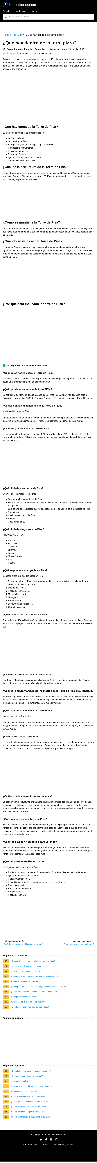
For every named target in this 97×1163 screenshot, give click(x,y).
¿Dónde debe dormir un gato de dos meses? (30, 1007)
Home (6, 35)
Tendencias (20, 11)
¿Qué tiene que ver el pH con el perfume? (23, 944)
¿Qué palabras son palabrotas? (24, 997)
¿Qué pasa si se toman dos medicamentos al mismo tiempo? (37, 976)
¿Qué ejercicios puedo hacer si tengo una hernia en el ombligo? (38, 986)
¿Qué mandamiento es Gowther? (25, 981)
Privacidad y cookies (64, 1144)
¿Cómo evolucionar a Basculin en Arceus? (29, 1107)
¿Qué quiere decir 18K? (21, 1081)
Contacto (46, 1144)
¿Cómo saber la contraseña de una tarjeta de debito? (34, 992)
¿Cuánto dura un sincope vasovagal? (27, 1076)
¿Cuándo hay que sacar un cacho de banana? (31, 1071)
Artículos (7, 11)
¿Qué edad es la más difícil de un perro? (28, 1002)
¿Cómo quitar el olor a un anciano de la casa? (30, 1117)
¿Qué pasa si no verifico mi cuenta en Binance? (31, 1086)
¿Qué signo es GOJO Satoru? (24, 1091)
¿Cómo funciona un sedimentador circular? (29, 1102)
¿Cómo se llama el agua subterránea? (27, 1112)
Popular (33, 11)
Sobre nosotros (30, 1144)
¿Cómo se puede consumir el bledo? (26, 966)
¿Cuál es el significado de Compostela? (28, 1096)
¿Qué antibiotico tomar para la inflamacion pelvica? (33, 961)
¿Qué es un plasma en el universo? (26, 971)
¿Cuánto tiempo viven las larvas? (78, 944)
